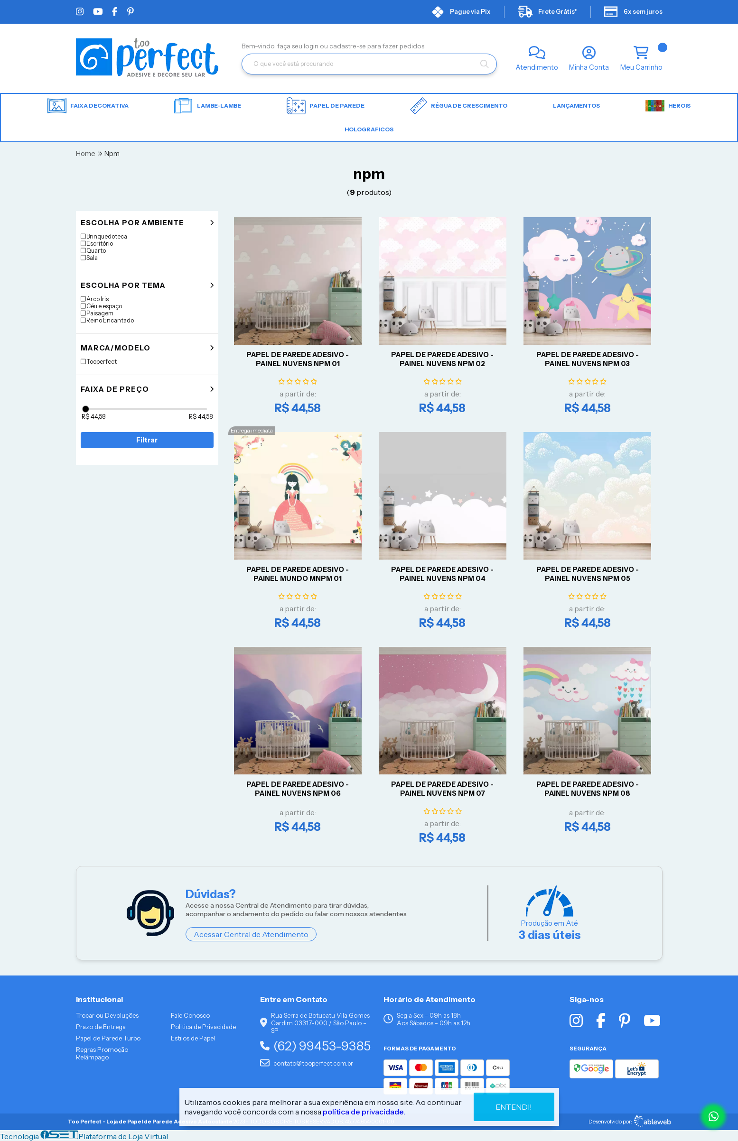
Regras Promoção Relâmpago (102, 1053)
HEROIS (668, 105)
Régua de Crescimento (458, 105)
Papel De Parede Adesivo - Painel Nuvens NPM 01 (297, 359)
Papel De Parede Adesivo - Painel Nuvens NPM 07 (442, 789)
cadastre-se (348, 46)
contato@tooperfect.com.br (306, 1063)
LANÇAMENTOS (576, 105)
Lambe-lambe (207, 105)
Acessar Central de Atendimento (251, 934)
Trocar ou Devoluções (107, 1015)
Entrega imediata (252, 430)
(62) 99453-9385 (315, 1046)
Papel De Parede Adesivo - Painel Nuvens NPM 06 (297, 789)
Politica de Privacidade (203, 1027)
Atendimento (537, 67)
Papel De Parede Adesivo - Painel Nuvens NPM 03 (587, 359)
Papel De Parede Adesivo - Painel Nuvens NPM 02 (442, 359)
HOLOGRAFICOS (369, 129)
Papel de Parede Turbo (108, 1038)
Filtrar (147, 440)
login (312, 46)
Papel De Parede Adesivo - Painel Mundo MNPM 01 (297, 574)
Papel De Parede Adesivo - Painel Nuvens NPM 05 (587, 574)
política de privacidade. (364, 1111)
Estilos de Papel (193, 1038)
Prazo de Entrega (101, 1027)
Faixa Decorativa (88, 106)
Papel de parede (325, 105)
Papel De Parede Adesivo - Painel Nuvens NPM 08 (587, 789)
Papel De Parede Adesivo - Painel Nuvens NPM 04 (442, 574)
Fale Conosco (190, 1015)
